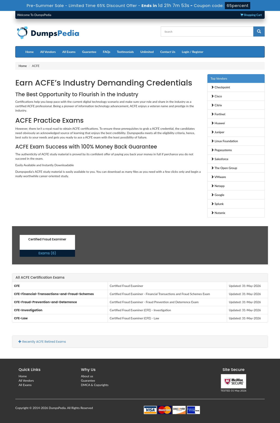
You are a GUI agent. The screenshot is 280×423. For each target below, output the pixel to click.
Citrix (216, 105)
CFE (17, 286)
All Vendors (48, 52)
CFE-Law (21, 318)
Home (29, 52)
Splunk (217, 204)
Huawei (218, 123)
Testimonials (125, 52)
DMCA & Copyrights (94, 385)
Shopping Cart (251, 15)
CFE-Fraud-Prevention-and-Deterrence (45, 302)
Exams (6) (47, 253)
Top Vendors (219, 78)
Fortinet (218, 114)
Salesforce (219, 159)
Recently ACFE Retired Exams (42, 341)
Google (217, 195)
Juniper (217, 132)
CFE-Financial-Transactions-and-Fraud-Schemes (54, 294)
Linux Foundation (224, 141)
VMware (218, 177)
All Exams (68, 52)
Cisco (216, 96)
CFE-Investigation (28, 310)
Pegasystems (221, 150)
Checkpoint (220, 87)
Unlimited (147, 52)
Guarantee (89, 52)
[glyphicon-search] (259, 31)
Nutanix (218, 213)
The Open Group (224, 168)
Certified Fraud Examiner (47, 239)
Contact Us (167, 52)
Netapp (218, 186)
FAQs (106, 52)
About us (87, 376)
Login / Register (192, 52)
